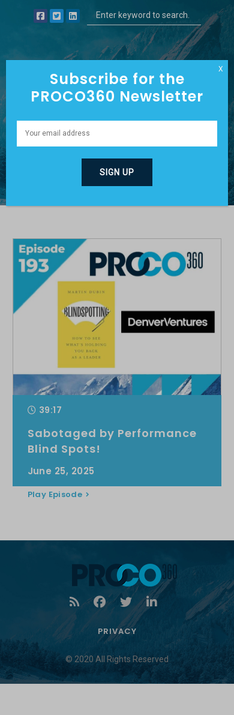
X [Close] (220, 69)
